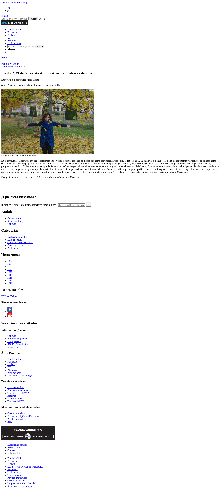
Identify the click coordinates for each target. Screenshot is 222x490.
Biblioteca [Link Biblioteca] (12, 370)
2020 (9, 272)
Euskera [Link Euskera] (11, 364)
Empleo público (15, 29)
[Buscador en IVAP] (15, 18)
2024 (9, 261)
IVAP (4, 58)
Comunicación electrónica (20, 242)
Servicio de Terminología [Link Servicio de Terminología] (19, 375)
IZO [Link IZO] (9, 367)
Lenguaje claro (14, 239)
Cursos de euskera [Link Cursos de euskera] (16, 413)
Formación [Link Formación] (12, 361)
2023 (9, 264)
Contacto (11, 224)
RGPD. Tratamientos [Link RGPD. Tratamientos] (17, 344)
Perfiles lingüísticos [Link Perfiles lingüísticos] (17, 419)
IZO (9, 38)
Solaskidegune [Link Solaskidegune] (14, 398)
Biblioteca (12, 40)
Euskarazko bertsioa (17, 444)
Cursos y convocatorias (18, 245)
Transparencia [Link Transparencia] (14, 341)
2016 (9, 283)
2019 (9, 275)
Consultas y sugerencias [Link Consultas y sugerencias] (19, 390)
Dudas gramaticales (17, 237)
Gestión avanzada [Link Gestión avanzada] (16, 480)
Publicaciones (14, 43)
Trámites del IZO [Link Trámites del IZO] (16, 401)
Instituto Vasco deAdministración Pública (13, 65)
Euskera (11, 35)
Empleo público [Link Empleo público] (15, 359)
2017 (9, 280)
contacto (5, 15)
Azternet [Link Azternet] (11, 395)
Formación (12, 32)
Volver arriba (13, 453)
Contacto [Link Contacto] (11, 336)
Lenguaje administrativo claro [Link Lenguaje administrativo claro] (22, 483)
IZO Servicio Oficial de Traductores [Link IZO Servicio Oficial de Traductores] (25, 466)
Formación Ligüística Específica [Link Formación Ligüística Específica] (23, 416)
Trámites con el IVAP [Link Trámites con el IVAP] (18, 393)
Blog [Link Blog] (9, 421)
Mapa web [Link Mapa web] (12, 347)
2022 (9, 266)
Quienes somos (14, 218)
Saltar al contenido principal (15, 2)
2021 (9, 269)
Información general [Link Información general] (17, 338)
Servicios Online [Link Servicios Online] (15, 387)
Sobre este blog (15, 221)
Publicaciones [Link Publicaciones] (14, 373)
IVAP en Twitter (9, 296)
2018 (9, 277)
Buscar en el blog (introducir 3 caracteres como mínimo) (29, 205)
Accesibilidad (14, 447)
